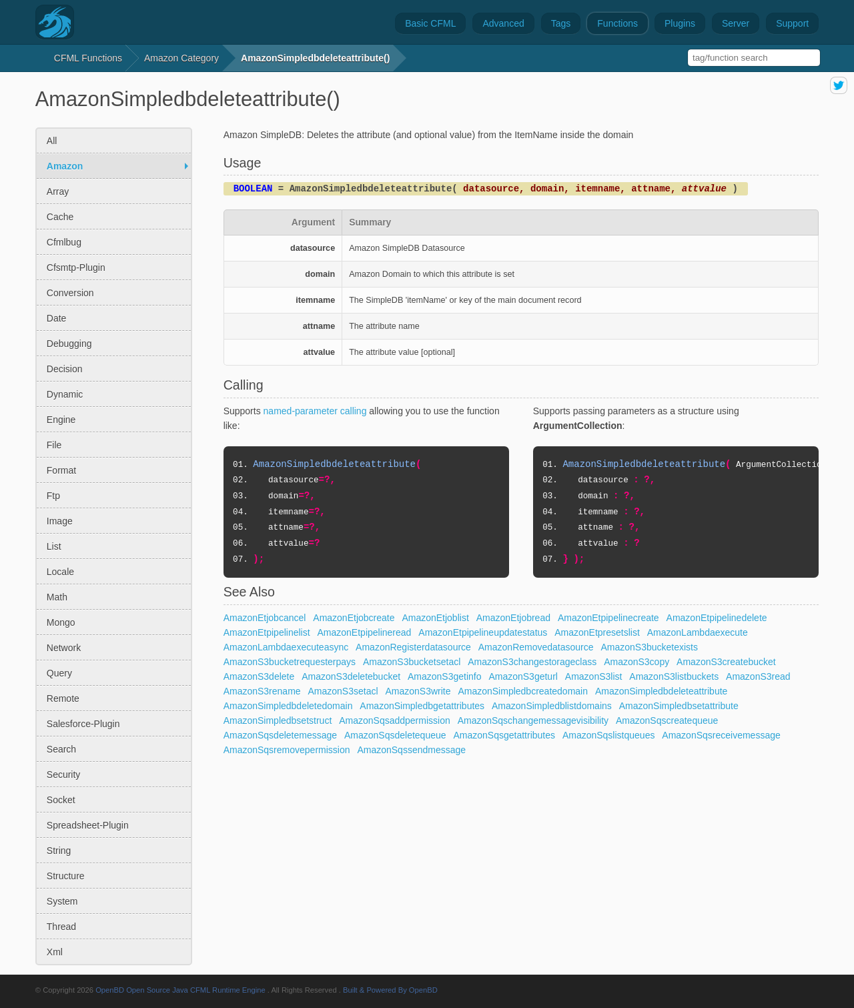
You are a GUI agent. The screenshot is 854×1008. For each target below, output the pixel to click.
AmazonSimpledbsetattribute (679, 705)
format (61, 470)
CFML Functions (88, 58)
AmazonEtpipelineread (365, 632)
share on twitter (838, 85)
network (64, 647)
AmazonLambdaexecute (697, 632)
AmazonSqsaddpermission (394, 720)
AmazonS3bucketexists (649, 647)
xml (55, 952)
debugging (69, 343)
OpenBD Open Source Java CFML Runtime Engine (180, 990)
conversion (70, 293)
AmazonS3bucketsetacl (411, 661)
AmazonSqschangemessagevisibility (533, 720)
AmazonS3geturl (523, 676)
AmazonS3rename (262, 691)
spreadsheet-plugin (88, 825)
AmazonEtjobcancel (265, 617)
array (58, 191)
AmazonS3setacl (343, 691)
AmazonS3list (593, 676)
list (54, 546)
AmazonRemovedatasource (536, 647)
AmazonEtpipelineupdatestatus (482, 632)
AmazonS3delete (259, 676)
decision (65, 369)
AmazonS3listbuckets (674, 676)
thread (61, 926)
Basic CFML (430, 23)
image (60, 521)
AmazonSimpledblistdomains (552, 705)
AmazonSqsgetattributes (504, 735)
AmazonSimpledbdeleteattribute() (315, 58)
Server (735, 23)
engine (61, 419)
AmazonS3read (758, 676)
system (62, 901)
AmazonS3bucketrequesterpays (290, 661)
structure (66, 876)
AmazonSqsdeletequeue (395, 735)
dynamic (65, 394)
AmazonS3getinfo (445, 676)
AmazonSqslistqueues (608, 735)
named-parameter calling (315, 411)
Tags (561, 23)
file (54, 445)
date (57, 318)
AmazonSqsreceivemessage (721, 735)
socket (61, 800)
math (57, 597)
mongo (61, 622)
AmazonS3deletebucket (351, 676)
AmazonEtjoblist (435, 617)
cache (60, 216)
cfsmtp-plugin (76, 267)
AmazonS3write (417, 691)
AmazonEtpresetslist (597, 632)
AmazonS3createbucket (726, 661)
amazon (65, 166)
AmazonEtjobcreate (353, 617)
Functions (617, 23)
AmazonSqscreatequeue (667, 720)
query (59, 673)
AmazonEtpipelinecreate (608, 617)
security (64, 774)
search (61, 749)
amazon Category (181, 58)
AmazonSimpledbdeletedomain (288, 705)
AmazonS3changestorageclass (532, 661)
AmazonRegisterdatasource (413, 647)
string (59, 850)
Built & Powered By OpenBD (390, 990)
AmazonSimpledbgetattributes (422, 705)
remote (63, 698)
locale (60, 571)
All (52, 140)
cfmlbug (64, 242)
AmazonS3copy (636, 661)
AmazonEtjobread (513, 617)
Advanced (503, 23)
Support (792, 23)
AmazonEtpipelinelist (267, 632)
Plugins (680, 23)
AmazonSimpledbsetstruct (278, 720)
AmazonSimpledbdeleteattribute (661, 691)
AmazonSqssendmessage (411, 749)
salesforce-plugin (83, 723)
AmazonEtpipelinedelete (717, 617)
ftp (53, 495)
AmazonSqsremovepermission (287, 749)
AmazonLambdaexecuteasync (286, 647)
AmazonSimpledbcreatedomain (523, 691)
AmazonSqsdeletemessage (280, 735)
